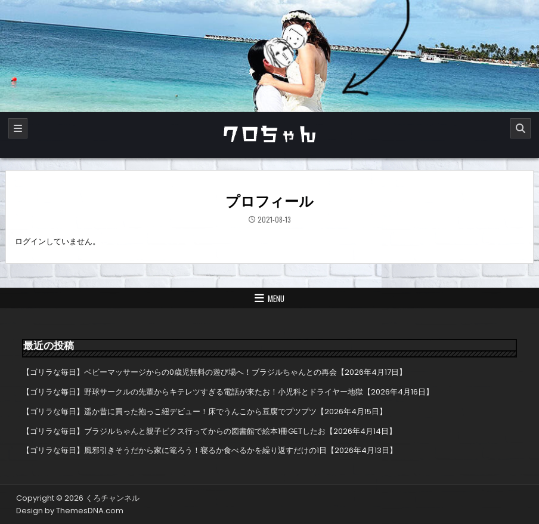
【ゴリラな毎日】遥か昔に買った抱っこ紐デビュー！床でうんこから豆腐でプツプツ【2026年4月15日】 (204, 411)
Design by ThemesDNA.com (69, 510)
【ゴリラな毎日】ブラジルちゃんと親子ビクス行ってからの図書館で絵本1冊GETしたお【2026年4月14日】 (209, 431)
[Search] (520, 128)
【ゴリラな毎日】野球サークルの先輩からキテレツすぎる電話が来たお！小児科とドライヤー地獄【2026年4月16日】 (227, 391)
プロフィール (269, 201)
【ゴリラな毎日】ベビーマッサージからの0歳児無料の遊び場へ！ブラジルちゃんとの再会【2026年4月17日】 (214, 372)
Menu (276, 298)
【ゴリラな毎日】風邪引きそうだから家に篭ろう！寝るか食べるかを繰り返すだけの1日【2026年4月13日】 (209, 450)
